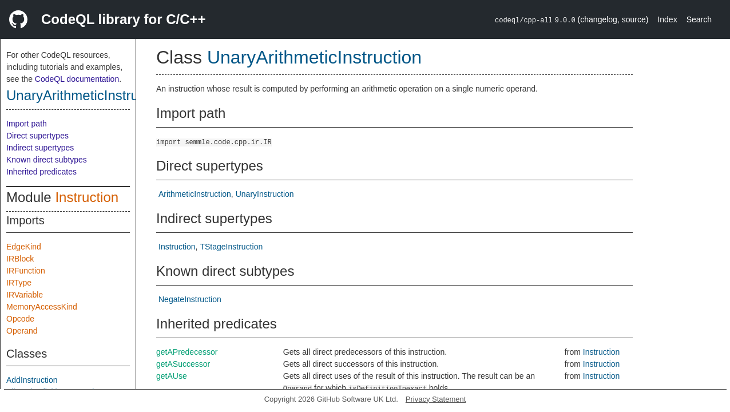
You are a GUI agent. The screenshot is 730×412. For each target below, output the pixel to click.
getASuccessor (183, 364)
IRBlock (20, 258)
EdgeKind (23, 246)
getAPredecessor (186, 351)
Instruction (86, 197)
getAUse (171, 376)
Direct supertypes (37, 135)
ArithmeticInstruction (194, 194)
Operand (21, 330)
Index (667, 19)
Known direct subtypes (46, 159)
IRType (18, 282)
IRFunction (25, 270)
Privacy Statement (436, 399)
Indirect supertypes (40, 147)
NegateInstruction (189, 299)
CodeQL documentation (77, 79)
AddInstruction (32, 380)
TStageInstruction (231, 246)
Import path (26, 123)
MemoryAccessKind (41, 306)
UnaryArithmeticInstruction (86, 95)
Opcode (20, 318)
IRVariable (24, 294)
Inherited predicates (41, 171)
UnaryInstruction (265, 194)
